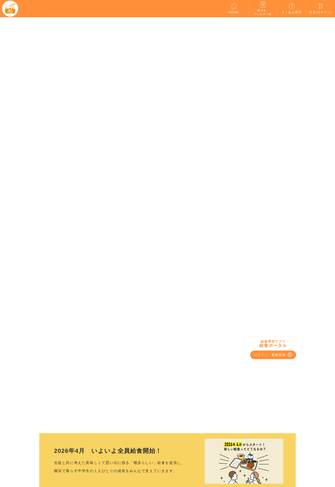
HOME (234, 8)
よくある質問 (292, 8)
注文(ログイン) (320, 8)
